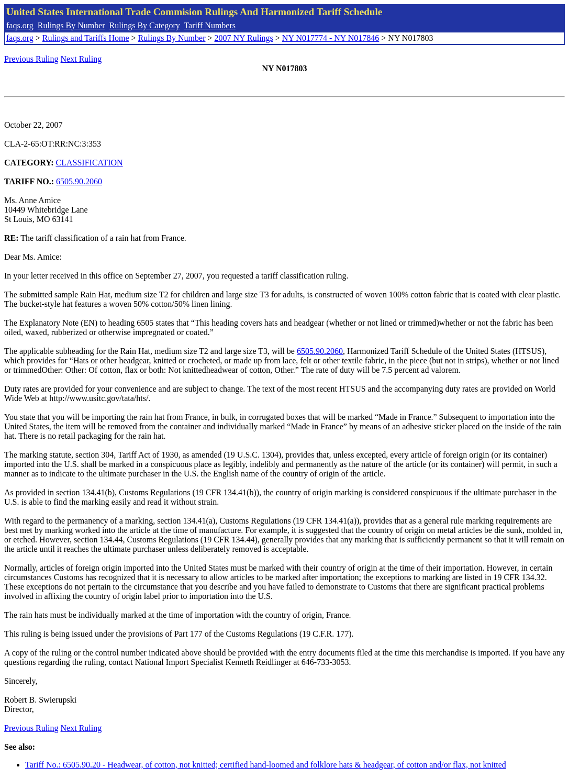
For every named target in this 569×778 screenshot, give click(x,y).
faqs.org (20, 25)
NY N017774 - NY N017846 (330, 38)
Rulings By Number (71, 25)
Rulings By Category (144, 25)
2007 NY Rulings (244, 38)
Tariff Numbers (210, 25)
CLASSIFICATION (89, 162)
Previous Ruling (31, 58)
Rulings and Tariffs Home (85, 38)
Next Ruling (81, 58)
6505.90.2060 (79, 181)
